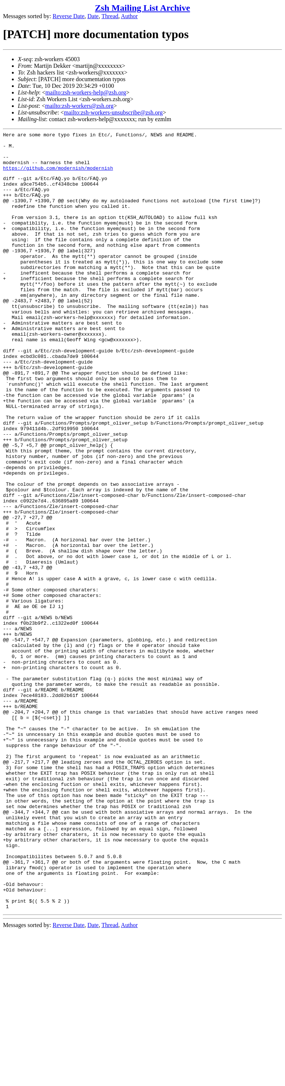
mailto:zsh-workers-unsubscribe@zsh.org (113, 112)
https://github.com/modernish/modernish (58, 175)
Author (129, 16)
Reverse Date (69, 16)
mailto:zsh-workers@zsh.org (79, 106)
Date (93, 16)
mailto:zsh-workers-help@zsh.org (85, 92)
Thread (109, 16)
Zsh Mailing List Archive (142, 8)
